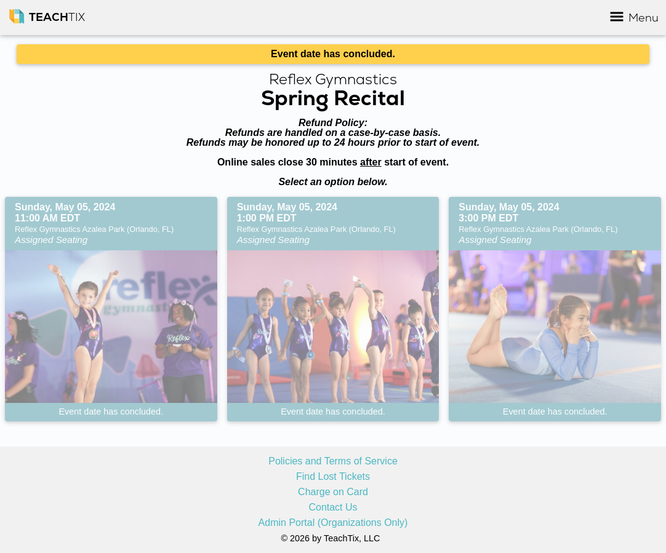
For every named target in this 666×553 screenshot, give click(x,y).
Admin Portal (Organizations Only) (333, 523)
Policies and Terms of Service (333, 461)
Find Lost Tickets (333, 477)
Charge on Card (333, 492)
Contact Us (332, 507)
